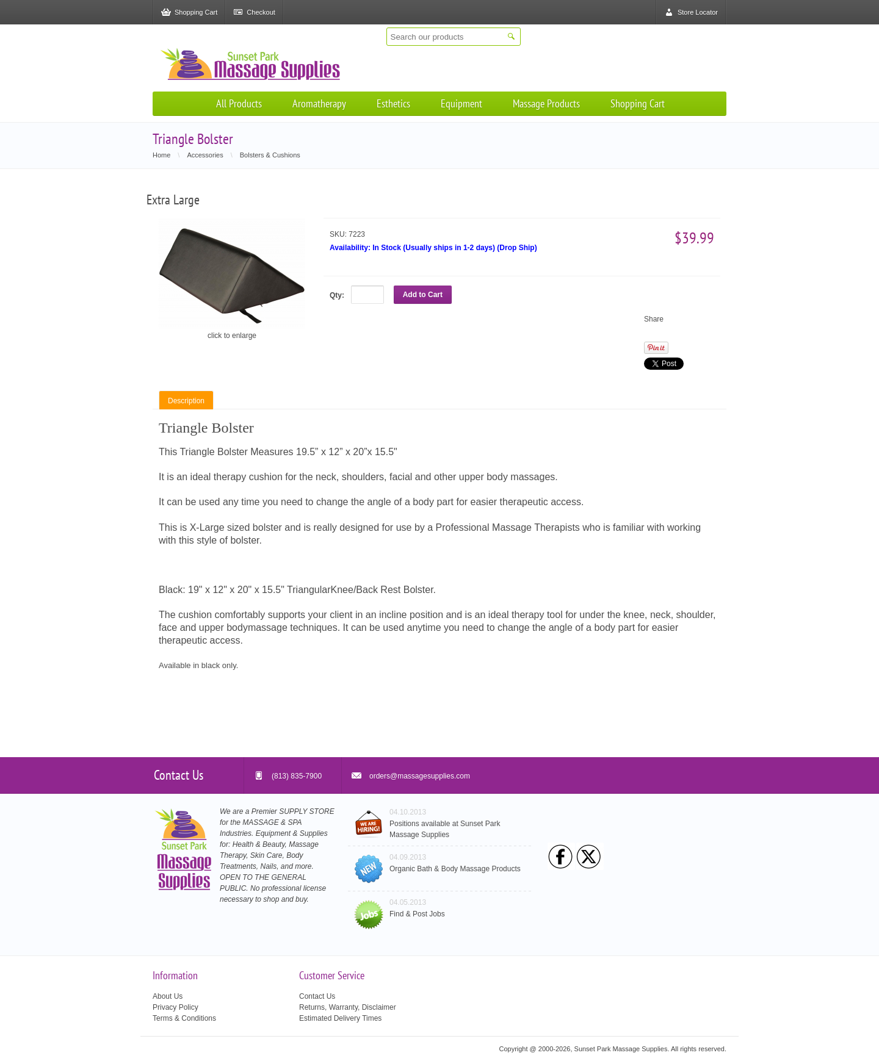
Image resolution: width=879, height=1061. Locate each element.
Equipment (461, 103)
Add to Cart (423, 294)
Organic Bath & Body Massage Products (455, 869)
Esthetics (393, 103)
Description (186, 401)
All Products (239, 103)
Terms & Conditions (184, 1018)
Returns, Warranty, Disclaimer (347, 1007)
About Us (168, 996)
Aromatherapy (319, 103)
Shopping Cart (637, 103)
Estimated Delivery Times (340, 1018)
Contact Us (317, 996)
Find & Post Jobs (417, 914)
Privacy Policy (175, 1007)
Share (654, 319)
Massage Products (546, 103)
